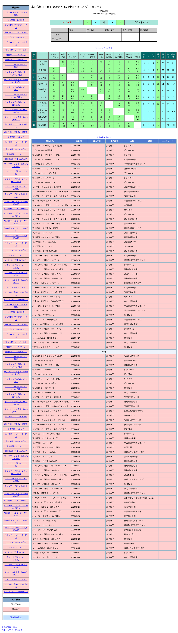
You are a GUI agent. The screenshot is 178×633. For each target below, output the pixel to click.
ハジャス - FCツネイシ (16, 255)
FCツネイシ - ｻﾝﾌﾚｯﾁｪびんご (16, 300)
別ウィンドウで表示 (103, 48)
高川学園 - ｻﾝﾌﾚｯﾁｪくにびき (16, 132)
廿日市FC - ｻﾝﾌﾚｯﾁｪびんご (16, 60)
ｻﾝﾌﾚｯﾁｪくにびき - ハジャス (16, 209)
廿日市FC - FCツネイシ (16, 55)
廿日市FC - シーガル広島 (16, 50)
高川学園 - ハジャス (16, 137)
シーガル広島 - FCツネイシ (16, 287)
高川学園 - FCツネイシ (16, 154)
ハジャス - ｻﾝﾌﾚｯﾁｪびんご (16, 260)
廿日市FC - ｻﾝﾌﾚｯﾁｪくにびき (16, 32)
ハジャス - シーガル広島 (16, 250)
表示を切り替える (104, 137)
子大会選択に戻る (9, 627)
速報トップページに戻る (12, 630)
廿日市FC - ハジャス (16, 37)
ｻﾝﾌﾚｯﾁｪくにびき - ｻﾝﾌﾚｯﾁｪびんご (16, 237)
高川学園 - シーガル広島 (16, 149)
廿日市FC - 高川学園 (16, 20)
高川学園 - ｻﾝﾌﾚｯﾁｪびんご (16, 159)
